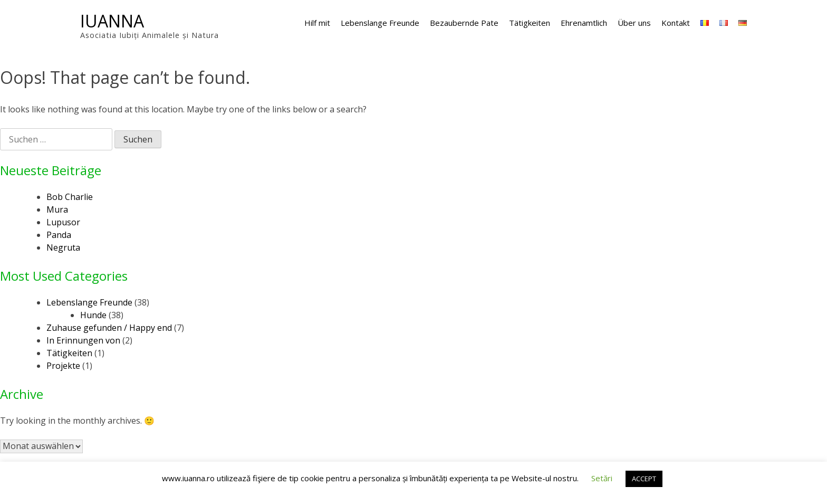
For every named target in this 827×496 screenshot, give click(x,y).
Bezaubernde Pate (464, 22)
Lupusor (63, 222)
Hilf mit (317, 22)
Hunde (93, 315)
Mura (57, 209)
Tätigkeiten (529, 22)
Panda (58, 235)
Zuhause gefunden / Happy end (109, 327)
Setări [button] (601, 478)
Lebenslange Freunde (380, 22)
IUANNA (112, 20)
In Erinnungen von (83, 340)
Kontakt (675, 22)
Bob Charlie (69, 197)
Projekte (63, 365)
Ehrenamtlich (584, 22)
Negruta (63, 247)
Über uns (634, 22)
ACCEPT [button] (644, 478)
